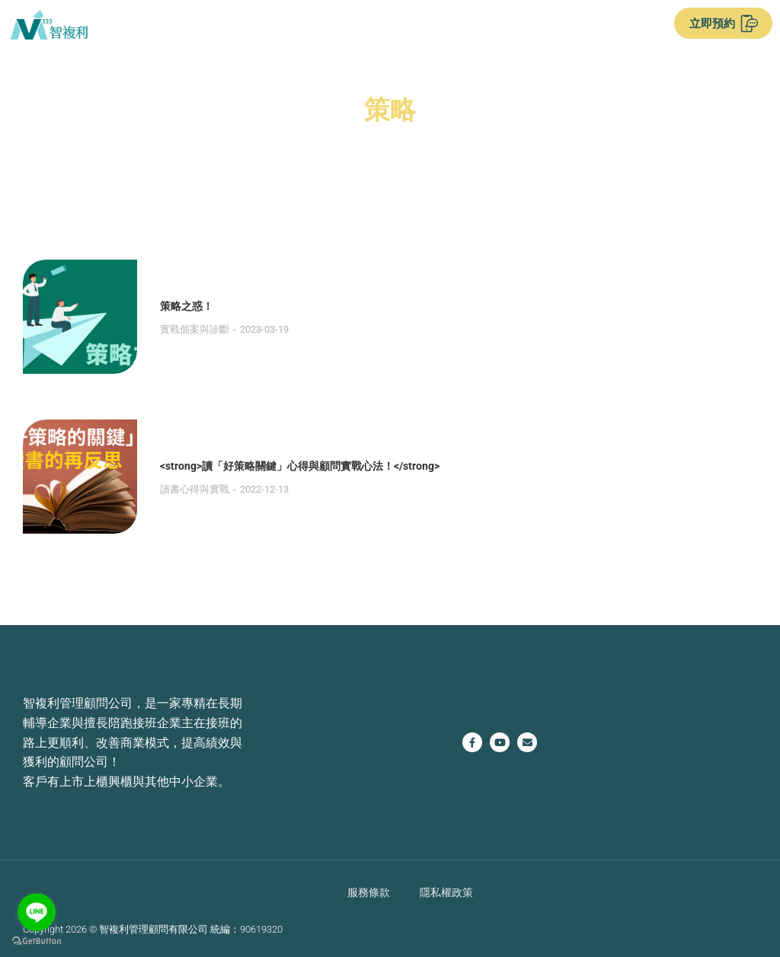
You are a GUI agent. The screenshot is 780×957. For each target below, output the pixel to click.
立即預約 (724, 23)
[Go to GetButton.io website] (36, 941)
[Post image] (80, 317)
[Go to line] (37, 912)
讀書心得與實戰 (194, 489)
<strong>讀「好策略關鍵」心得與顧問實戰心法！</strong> (300, 466)
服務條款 (368, 892)
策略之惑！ (186, 306)
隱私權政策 (446, 892)
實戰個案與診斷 (194, 329)
